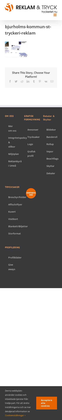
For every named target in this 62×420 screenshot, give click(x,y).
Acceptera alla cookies (46, 403)
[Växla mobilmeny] (55, 15)
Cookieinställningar (15, 415)
